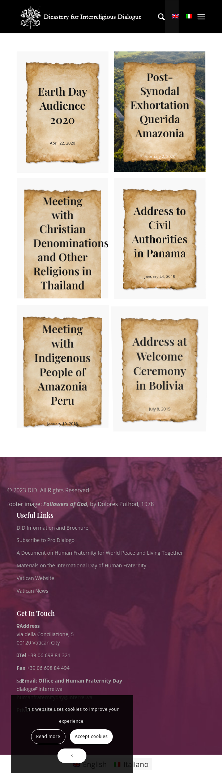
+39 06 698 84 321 (49, 655)
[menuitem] (158, 16)
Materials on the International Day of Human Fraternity (81, 565)
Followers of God (65, 504)
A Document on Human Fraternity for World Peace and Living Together (100, 552)
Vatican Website (35, 578)
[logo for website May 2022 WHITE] (83, 16)
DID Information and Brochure (52, 527)
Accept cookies (91, 736)
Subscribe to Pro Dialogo (45, 540)
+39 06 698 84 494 (43, 667)
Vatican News (32, 590)
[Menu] (201, 16)
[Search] (158, 16)
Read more (48, 736)
